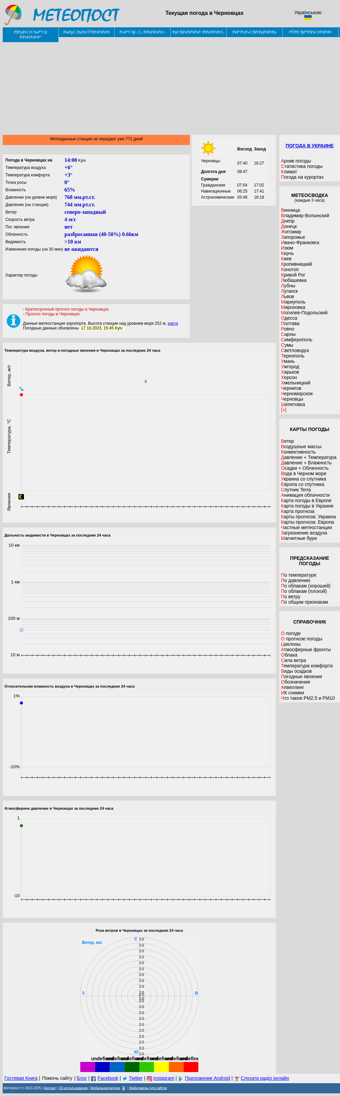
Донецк (289, 226)
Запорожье (293, 237)
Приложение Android (207, 1078)
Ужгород (290, 366)
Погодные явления (301, 676)
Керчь (287, 253)
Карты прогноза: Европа (307, 522)
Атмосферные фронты (306, 649)
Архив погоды (296, 161)
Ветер (287, 441)
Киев (286, 258)
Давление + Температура (308, 457)
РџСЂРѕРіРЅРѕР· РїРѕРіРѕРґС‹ (198, 32)
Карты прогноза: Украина (308, 516)
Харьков (290, 372)
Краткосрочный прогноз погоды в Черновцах (67, 309)
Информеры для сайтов (148, 1088)
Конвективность (298, 452)
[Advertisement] (171, 86)
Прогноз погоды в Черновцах (52, 314)
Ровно (287, 328)
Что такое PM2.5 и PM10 (308, 698)
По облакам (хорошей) (306, 585)
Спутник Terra (296, 489)
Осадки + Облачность (305, 468)
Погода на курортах (302, 177)
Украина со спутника (303, 479)
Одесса (289, 318)
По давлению (295, 580)
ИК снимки (292, 692)
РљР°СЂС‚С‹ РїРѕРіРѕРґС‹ (142, 32)
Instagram (163, 1078)
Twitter (136, 1078)
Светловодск (295, 350)
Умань (288, 361)
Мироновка (293, 307)
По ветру (290, 596)
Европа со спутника (302, 484)
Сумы (287, 345)
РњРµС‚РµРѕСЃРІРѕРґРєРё (86, 32)
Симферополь (296, 339)
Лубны (288, 285)
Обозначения (295, 682)
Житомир (291, 231)
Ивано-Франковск (300, 242)
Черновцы (292, 399)
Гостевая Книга (20, 1078)
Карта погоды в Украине (307, 506)
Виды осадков (296, 671)
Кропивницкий (296, 264)
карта (173, 323)
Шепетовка (293, 404)
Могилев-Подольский (304, 312)
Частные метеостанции (306, 527)
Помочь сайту (57, 1078)
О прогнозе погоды (301, 638)
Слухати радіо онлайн (265, 1078)
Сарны (288, 334)
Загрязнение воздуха (304, 533)
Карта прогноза (297, 511)
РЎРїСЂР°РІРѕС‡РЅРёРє (310, 32)
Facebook (107, 1078)
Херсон (289, 377)
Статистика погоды (301, 166)
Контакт (50, 1088)
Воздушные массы (301, 446)
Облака (289, 655)
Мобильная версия (105, 1088)
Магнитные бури (299, 538)
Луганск (289, 291)
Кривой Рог (293, 275)
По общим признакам (304, 602)
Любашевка (294, 280)
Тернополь (292, 355)
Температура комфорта (307, 665)
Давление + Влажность (306, 462)
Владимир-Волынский (305, 215)
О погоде (291, 633)
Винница (290, 210)
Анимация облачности (305, 495)
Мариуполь (293, 302)
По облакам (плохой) (304, 591)
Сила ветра (293, 660)
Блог (82, 1078)
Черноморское (297, 393)
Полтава (290, 323)
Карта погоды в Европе (306, 500)
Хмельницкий (295, 382)
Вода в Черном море (304, 473)
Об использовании (73, 1088)
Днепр (287, 221)
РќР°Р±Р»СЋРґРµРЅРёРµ (254, 32)
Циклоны (291, 644)
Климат (289, 171)
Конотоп (290, 269)
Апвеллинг (292, 687)
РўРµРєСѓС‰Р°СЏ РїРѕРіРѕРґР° (30, 34)
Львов (287, 296)
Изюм (287, 248)
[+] (283, 409)
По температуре (298, 575)
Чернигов (291, 388)
